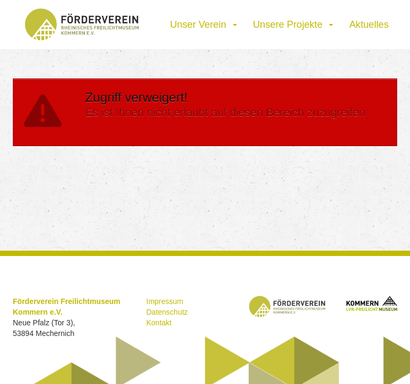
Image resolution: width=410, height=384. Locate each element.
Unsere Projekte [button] (293, 24)
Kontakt (158, 322)
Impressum (164, 301)
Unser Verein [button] (203, 24)
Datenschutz (167, 312)
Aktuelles (369, 24)
